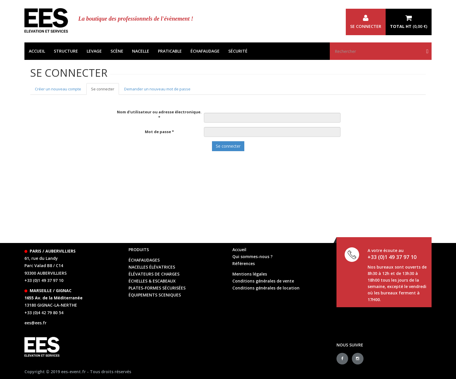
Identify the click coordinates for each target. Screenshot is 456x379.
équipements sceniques (155, 295)
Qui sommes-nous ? (252, 256)
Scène (117, 51)
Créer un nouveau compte (58, 89)
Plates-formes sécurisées (157, 288)
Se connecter (365, 22)
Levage (94, 51)
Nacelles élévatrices (152, 267)
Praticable (170, 51)
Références (243, 263)
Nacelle (140, 51)
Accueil (37, 51)
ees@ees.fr (35, 323)
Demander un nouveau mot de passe (157, 89)
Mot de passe (159, 131)
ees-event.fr (73, 371)
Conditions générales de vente (263, 281)
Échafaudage (205, 51)
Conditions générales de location (266, 288)
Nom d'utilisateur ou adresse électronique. (159, 114)
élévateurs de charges (154, 274)
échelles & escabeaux (152, 281)
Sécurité (237, 51)
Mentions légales (249, 274)
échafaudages (144, 260)
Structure (66, 51)
